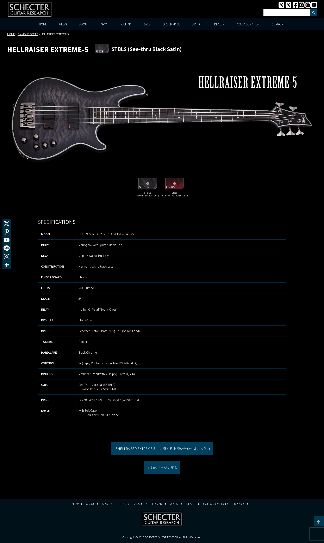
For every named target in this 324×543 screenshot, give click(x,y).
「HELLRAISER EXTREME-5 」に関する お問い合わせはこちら (160, 448)
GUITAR (126, 24)
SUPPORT (278, 24)
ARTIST (197, 24)
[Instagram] (6, 256)
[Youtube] (6, 240)
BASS (146, 24)
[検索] (286, 13)
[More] (6, 265)
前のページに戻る (163, 467)
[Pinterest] (6, 232)
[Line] (6, 248)
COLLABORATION (248, 24)
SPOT (105, 24)
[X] (6, 223)
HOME (43, 24)
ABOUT (84, 24)
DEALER (219, 24)
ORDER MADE (171, 24)
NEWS (63, 24)
